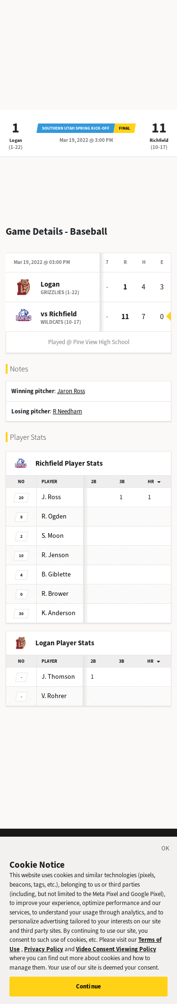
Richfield (159, 140)
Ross (51, 497)
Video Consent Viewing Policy (116, 958)
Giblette (56, 574)
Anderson (59, 613)
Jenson (55, 555)
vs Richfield (59, 314)
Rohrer (54, 695)
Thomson (58, 676)
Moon (53, 535)
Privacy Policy (43, 958)
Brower (55, 593)
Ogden (54, 516)
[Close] (165, 858)
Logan (15, 140)
